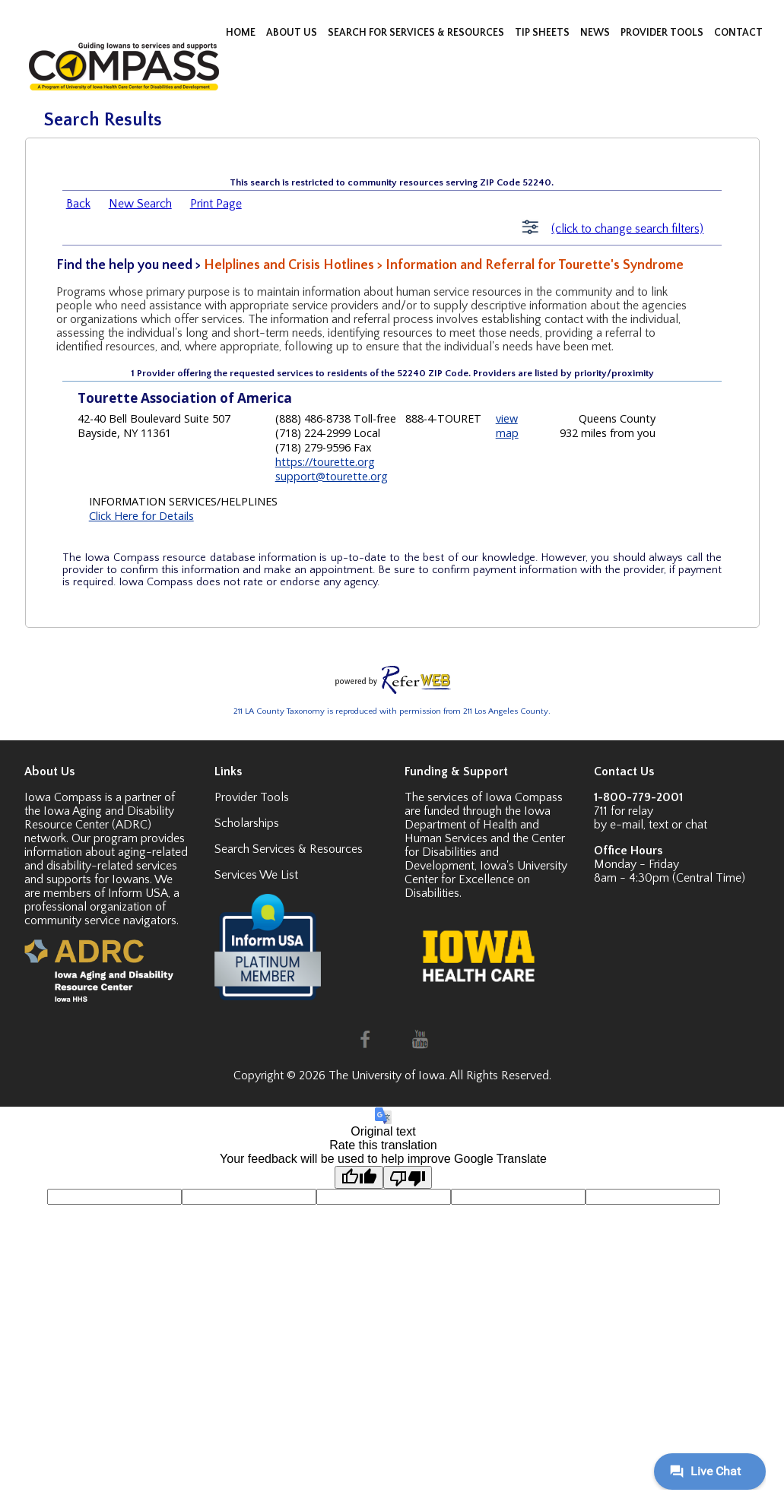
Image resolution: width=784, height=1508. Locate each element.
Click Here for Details (141, 515)
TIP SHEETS (543, 33)
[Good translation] (359, 1177)
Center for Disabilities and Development (485, 852)
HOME (242, 33)
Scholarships (246, 823)
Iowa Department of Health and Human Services (478, 824)
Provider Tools (251, 797)
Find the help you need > (130, 265)
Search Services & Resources (288, 849)
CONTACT (738, 33)
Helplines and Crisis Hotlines (289, 265)
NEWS (596, 33)
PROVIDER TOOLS (663, 33)
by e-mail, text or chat (650, 825)
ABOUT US (292, 33)
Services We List (256, 875)
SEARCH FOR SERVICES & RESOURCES (417, 33)
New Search (140, 204)
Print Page (216, 204)
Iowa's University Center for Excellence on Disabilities (486, 879)
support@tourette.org (331, 476)
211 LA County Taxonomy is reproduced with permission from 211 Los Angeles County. (392, 711)
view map (507, 425)
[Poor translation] (407, 1177)
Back (78, 204)
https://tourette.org (325, 462)
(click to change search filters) (627, 229)
